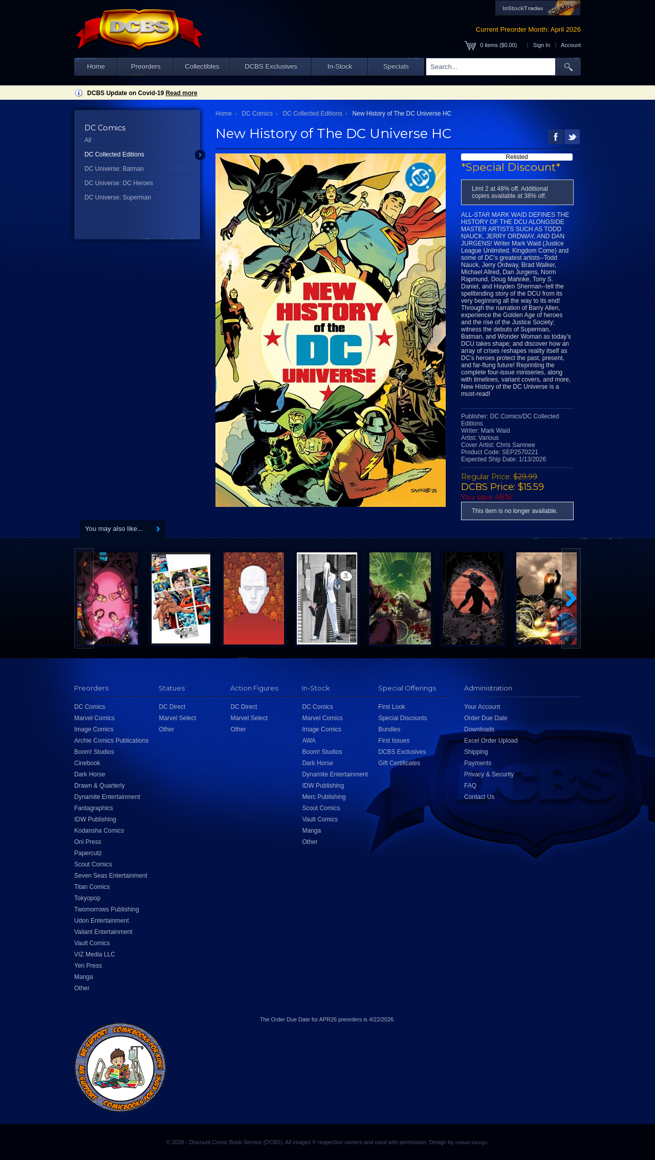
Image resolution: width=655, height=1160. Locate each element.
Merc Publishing (323, 796)
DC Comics (257, 113)
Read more (182, 93)
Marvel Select (177, 718)
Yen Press (88, 965)
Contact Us (479, 796)
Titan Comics (92, 886)
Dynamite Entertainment (107, 796)
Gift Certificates (399, 763)
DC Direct (172, 706)
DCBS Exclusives (271, 66)
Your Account (482, 706)
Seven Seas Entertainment (110, 875)
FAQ (470, 785)
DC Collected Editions (114, 154)
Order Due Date (486, 718)
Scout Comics (93, 864)
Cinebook (87, 763)
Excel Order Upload (491, 740)
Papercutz (88, 853)
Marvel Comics (94, 718)
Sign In (542, 45)
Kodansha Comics (99, 830)
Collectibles (202, 66)
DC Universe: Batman (114, 168)
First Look (391, 706)
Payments (477, 763)
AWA (308, 740)
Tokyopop (87, 898)
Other (82, 988)
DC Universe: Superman (117, 197)
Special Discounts (402, 718)
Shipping (476, 751)
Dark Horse (89, 774)
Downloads (479, 729)
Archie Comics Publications (111, 740)
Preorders (146, 66)
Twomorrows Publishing (106, 909)
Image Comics (94, 729)
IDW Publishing (95, 819)
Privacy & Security (489, 774)
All (87, 140)
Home (96, 66)
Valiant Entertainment (103, 931)
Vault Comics (92, 943)
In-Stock (340, 66)
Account (571, 45)
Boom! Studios (94, 751)
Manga (83, 976)
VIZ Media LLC (94, 954)
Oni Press (87, 841)
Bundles (389, 729)
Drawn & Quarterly (99, 785)
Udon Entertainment (101, 920)
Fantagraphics (93, 808)
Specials (396, 66)
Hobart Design (471, 1142)
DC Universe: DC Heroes (118, 183)
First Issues (393, 740)
